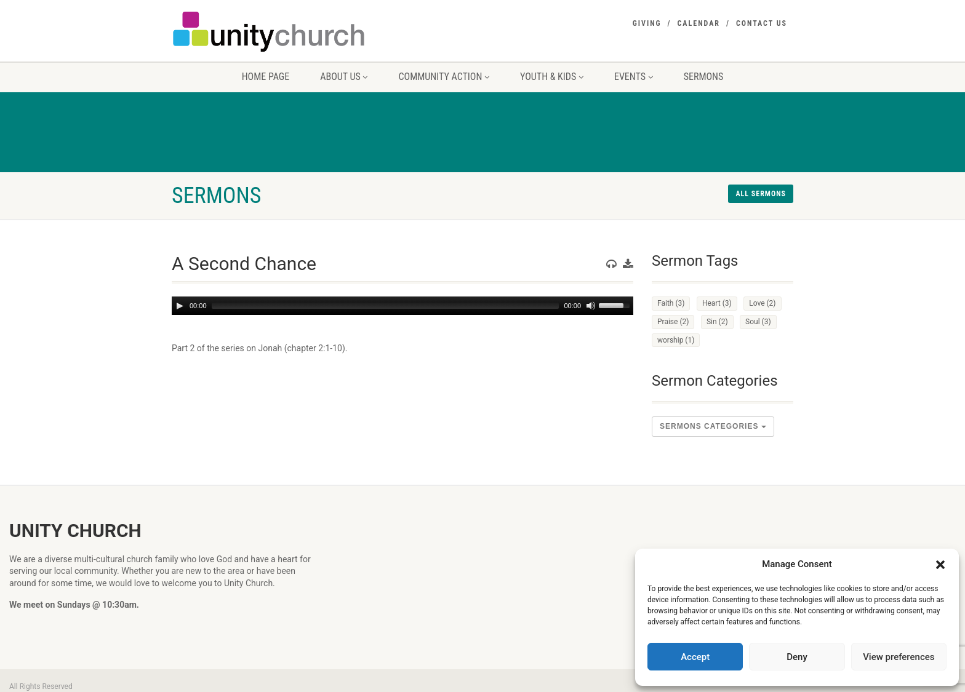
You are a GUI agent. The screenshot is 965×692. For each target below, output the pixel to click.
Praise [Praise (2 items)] (673, 321)
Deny (797, 656)
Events (633, 76)
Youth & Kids (551, 76)
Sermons (704, 76)
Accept (695, 656)
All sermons (760, 193)
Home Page (266, 76)
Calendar (699, 23)
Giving (647, 23)
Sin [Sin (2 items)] (717, 321)
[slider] (385, 306)
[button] (940, 565)
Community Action (443, 76)
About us (343, 76)
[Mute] (591, 306)
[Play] (180, 306)
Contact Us (761, 23)
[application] (402, 305)
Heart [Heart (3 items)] (717, 303)
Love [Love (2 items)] (762, 303)
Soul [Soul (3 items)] (758, 321)
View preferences (898, 656)
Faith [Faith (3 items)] (670, 303)
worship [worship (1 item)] (675, 340)
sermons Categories (713, 426)
